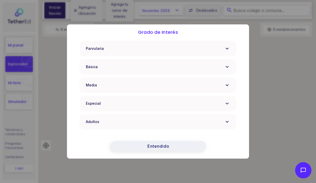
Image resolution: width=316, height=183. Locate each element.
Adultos (158, 122)
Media (158, 85)
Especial (158, 103)
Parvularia (158, 48)
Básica (158, 67)
